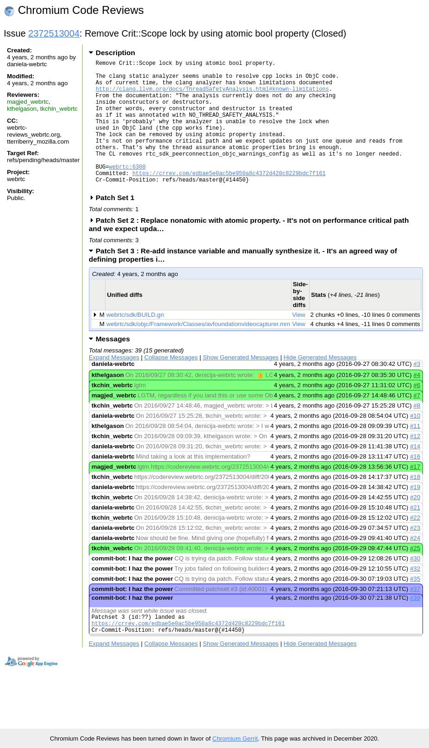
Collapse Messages (171, 385)
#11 (415, 453)
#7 (416, 423)
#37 (415, 616)
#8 (416, 433)
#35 (415, 606)
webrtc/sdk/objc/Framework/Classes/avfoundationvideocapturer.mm (198, 351)
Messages (113, 367)
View (298, 342)
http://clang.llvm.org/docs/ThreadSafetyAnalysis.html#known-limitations (212, 96)
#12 (415, 463)
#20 (415, 525)
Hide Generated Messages (320, 385)
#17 (415, 494)
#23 (415, 555)
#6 (416, 412)
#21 (415, 535)
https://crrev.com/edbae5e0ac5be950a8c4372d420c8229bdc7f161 (229, 198)
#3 (416, 391)
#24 (415, 565)
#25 (415, 575)
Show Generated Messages (241, 385)
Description (115, 53)
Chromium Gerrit (235, 738)
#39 (415, 625)
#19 (415, 514)
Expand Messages (114, 385)
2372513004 (54, 33)
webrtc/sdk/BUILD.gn (135, 342)
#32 (415, 596)
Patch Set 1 (118, 225)
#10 (415, 443)
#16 (415, 484)
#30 (415, 586)
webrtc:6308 (127, 190)
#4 (416, 402)
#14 (415, 474)
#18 (415, 504)
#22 (415, 545)
